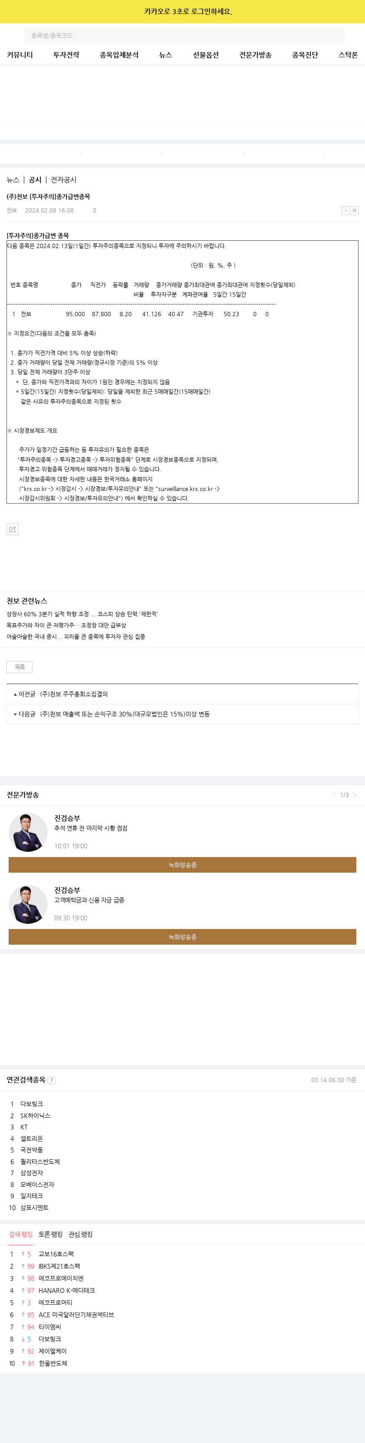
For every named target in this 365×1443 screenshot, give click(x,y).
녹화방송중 (183, 864)
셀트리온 (31, 1138)
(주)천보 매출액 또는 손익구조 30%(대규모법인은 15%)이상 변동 (125, 714)
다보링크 (31, 1103)
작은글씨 (346, 210)
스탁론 (348, 55)
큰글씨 (354, 210)
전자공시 (64, 180)
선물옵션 (206, 55)
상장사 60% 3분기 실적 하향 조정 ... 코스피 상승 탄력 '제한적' (82, 614)
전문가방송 (255, 55)
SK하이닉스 (35, 1115)
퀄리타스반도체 (40, 1161)
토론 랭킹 (50, 1234)
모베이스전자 (37, 1184)
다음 (354, 795)
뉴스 (165, 55)
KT (24, 1126)
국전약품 (31, 1149)
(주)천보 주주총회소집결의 (74, 694)
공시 (35, 180)
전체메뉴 (357, 35)
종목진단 (305, 55)
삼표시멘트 (34, 1207)
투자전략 (66, 55)
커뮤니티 (20, 55)
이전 (334, 795)
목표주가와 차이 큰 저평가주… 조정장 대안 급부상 (66, 625)
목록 (20, 667)
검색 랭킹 (21, 1234)
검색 (337, 35)
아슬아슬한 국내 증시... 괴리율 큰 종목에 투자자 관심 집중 (76, 637)
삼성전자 (31, 1172)
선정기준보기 (51, 1080)
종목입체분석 (119, 55)
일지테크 (31, 1195)
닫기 (352, 11)
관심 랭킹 (80, 1234)
